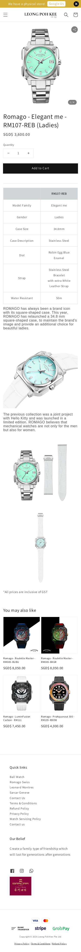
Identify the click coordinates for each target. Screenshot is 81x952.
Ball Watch (17, 777)
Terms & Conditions (23, 803)
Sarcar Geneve (20, 792)
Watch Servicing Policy (25, 819)
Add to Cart (40, 168)
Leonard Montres (22, 787)
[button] (5, 15)
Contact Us (17, 798)
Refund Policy (19, 808)
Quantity (8, 145)
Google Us (56, 4)
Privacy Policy (19, 814)
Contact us (17, 824)
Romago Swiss (20, 782)
